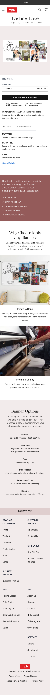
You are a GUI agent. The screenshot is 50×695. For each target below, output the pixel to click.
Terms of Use (14, 676)
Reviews (31, 602)
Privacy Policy (37, 681)
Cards (5, 562)
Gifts (5, 555)
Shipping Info (9, 608)
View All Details (8, 163)
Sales (26, 3)
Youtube (32, 628)
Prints (5, 530)
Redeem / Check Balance (35, 560)
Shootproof (32, 650)
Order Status (8, 602)
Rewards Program (11, 621)
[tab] (7, 126)
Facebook (33, 615)
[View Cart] (46, 9)
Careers (31, 608)
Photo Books (9, 549)
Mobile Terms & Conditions (17, 681)
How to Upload (9, 596)
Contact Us (32, 536)
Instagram (33, 621)
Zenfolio (31, 656)
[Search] (39, 9)
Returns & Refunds (11, 615)
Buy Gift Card (33, 552)
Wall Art (6, 536)
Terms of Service (30, 676)
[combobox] (25, 88)
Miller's (30, 643)
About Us (31, 596)
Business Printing (11, 581)
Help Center (32, 530)
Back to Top (25, 511)
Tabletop (7, 542)
